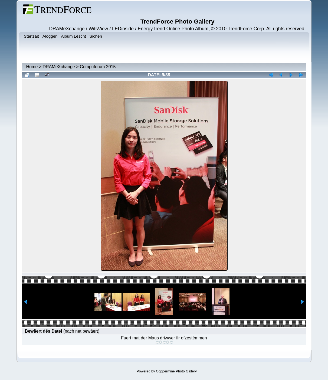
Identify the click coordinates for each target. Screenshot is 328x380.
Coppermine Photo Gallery (176, 371)
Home (32, 66)
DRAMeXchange (59, 66)
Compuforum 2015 (98, 66)
